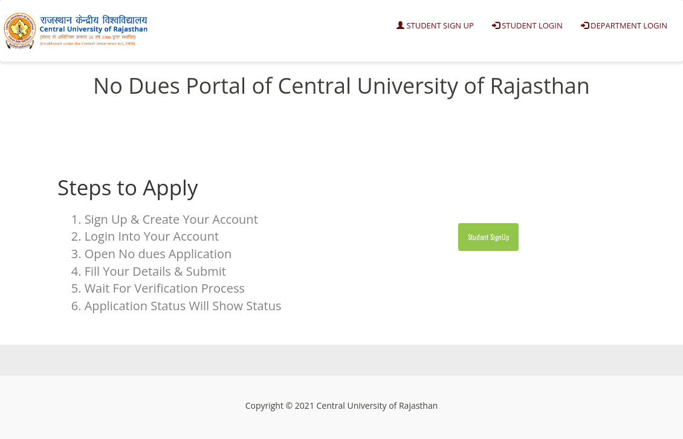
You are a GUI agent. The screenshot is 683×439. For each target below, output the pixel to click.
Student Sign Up (435, 25)
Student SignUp (488, 237)
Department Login (624, 25)
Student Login (527, 25)
